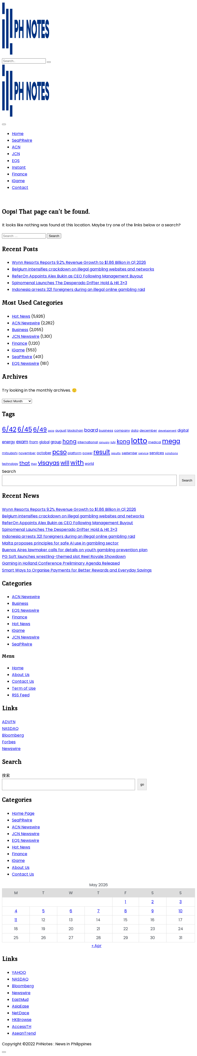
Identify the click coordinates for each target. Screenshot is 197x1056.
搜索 (6, 775)
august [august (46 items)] (60, 430)
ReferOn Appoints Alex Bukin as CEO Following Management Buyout (77, 276)
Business (20, 330)
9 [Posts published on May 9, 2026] (152, 911)
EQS (16, 161)
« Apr (97, 946)
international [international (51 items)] (88, 442)
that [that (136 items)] (24, 463)
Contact (20, 187)
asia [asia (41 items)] (51, 431)
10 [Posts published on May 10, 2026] (180, 911)
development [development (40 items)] (167, 431)
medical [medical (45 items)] (154, 442)
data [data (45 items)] (135, 430)
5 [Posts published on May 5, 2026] (43, 911)
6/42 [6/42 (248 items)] (9, 429)
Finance (19, 174)
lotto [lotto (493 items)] (139, 441)
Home (18, 133)
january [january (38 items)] (104, 442)
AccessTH (21, 1026)
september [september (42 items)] (129, 453)
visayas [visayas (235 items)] (48, 463)
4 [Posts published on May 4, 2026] (16, 911)
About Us (20, 675)
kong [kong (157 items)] (123, 441)
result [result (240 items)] (101, 452)
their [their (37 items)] (34, 464)
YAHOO (19, 972)
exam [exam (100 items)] (22, 442)
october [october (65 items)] (44, 452)
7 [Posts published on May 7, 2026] (98, 911)
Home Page (23, 813)
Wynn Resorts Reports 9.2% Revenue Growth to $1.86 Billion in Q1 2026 (79, 262)
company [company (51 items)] (122, 430)
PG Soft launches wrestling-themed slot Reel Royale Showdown (64, 556)
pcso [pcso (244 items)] (59, 452)
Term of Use (24, 688)
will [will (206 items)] (64, 463)
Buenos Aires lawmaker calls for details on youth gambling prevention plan (74, 550)
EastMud (20, 999)
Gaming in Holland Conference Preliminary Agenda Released (61, 563)
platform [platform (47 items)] (75, 453)
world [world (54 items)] (89, 463)
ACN (16, 147)
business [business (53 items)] (106, 430)
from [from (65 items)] (33, 442)
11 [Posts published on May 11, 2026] (16, 920)
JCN (16, 154)
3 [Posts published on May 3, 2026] (180, 902)
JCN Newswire (25, 336)
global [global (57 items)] (44, 442)
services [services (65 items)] (156, 452)
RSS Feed (20, 695)
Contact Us (23, 681)
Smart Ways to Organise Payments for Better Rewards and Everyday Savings (77, 570)
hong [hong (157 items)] (69, 441)
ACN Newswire (26, 323)
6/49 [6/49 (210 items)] (40, 430)
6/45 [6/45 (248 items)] (24, 429)
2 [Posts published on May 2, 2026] (152, 902)
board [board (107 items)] (91, 430)
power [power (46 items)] (87, 453)
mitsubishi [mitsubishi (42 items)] (10, 453)
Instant (19, 167)
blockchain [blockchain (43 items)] (75, 431)
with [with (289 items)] (77, 462)
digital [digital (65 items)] (183, 430)
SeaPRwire (22, 140)
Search (9, 471)
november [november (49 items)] (27, 453)
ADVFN (8, 722)
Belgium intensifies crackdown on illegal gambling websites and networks (83, 269)
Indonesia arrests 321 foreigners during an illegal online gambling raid (78, 289)
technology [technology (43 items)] (10, 464)
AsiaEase (20, 1006)
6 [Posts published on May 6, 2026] (71, 911)
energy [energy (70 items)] (8, 441)
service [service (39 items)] (143, 453)
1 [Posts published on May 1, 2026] (125, 902)
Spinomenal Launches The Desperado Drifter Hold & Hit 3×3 (69, 283)
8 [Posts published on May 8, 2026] (125, 911)
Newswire (11, 748)
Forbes (9, 742)
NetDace (20, 1013)
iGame (18, 181)
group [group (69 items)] (56, 441)
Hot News (21, 316)
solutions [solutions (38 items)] (171, 453)
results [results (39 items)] (116, 453)
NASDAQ (10, 728)
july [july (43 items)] (113, 442)
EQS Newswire (25, 363)
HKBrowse (21, 1019)
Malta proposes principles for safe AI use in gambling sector (60, 543)
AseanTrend (24, 1033)
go (142, 784)
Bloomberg (13, 735)
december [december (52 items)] (148, 430)
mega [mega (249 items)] (171, 441)
